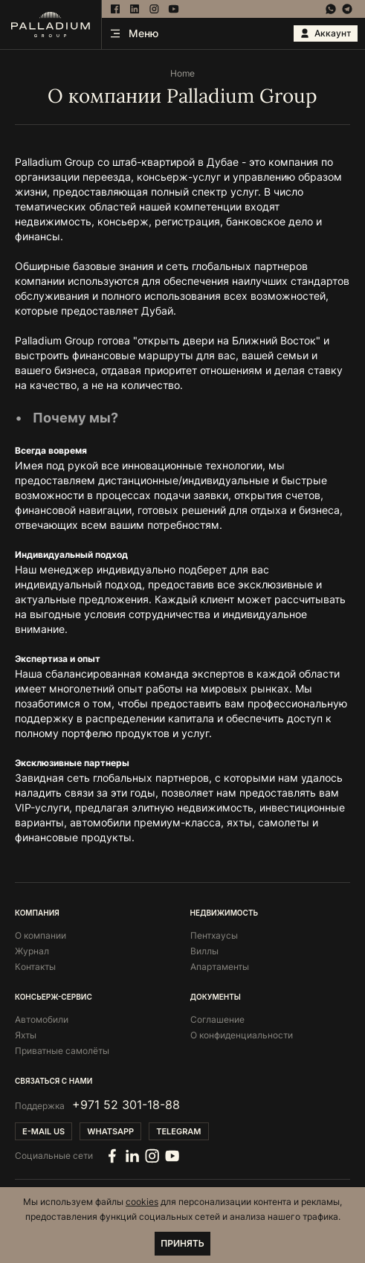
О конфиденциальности (241, 1035)
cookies (142, 1201)
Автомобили (41, 1019)
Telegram (178, 1131)
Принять (182, 1243)
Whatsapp (110, 1131)
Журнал (32, 951)
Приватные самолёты (62, 1050)
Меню (133, 33)
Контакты (35, 966)
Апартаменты (219, 966)
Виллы (204, 951)
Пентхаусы (214, 935)
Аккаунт (326, 33)
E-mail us (43, 1131)
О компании (40, 935)
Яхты (25, 1035)
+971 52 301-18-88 (126, 1104)
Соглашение (217, 1019)
